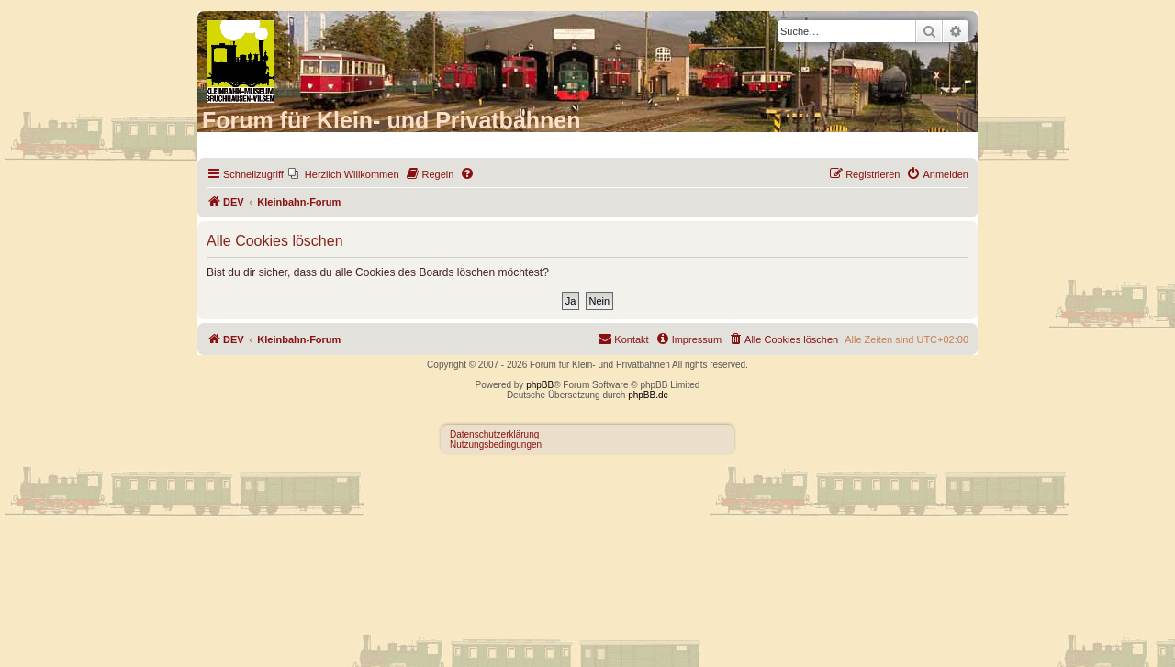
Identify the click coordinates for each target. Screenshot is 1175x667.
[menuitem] (343, 174)
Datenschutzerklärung (494, 434)
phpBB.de (648, 395)
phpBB (540, 385)
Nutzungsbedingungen (496, 444)
